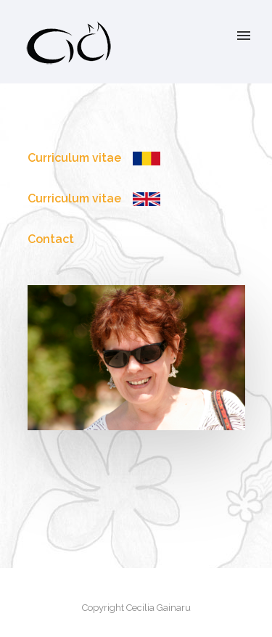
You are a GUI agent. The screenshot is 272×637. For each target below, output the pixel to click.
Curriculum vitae (74, 158)
